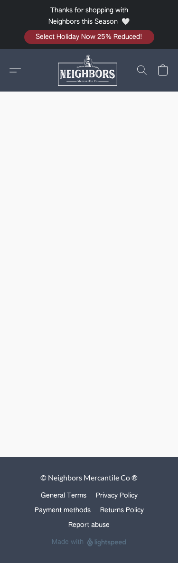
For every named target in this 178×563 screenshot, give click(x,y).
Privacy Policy (117, 495)
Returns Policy (122, 510)
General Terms (63, 495)
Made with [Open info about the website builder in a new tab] (89, 542)
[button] (89, 37)
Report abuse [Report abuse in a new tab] (89, 525)
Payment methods (63, 510)
